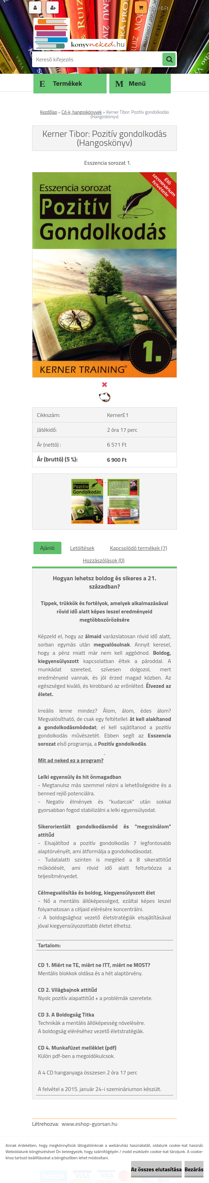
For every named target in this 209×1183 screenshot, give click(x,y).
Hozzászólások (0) (104, 560)
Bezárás (194, 1169)
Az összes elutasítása (156, 1169)
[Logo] (79, 33)
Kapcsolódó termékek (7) (138, 548)
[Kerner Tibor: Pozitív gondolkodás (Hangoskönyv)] (104, 175)
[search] (169, 59)
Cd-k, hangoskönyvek (82, 112)
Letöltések (82, 548)
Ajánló (47, 548)
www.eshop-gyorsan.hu (90, 1124)
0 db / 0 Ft (158, 8)
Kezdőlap (48, 112)
